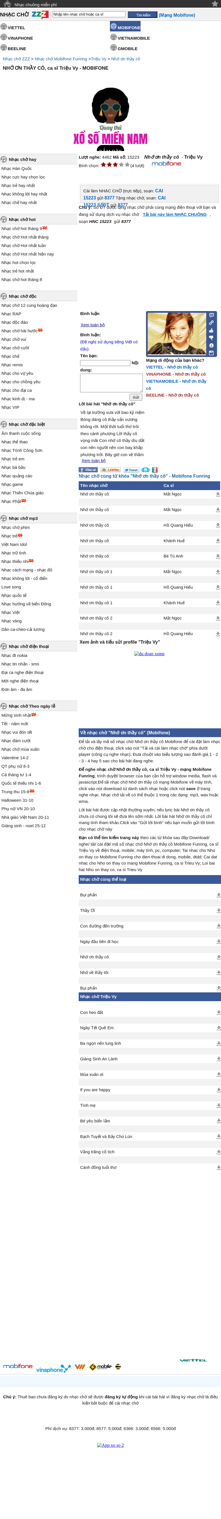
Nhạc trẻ (9, 535)
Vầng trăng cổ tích (97, 1155)
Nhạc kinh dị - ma (18, 398)
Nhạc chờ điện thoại (29, 646)
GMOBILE (127, 48)
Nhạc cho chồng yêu (20, 381)
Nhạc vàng (11, 620)
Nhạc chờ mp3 (23, 518)
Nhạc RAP (11, 313)
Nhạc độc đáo (14, 322)
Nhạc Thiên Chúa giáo (22, 492)
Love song (11, 586)
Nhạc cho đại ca (16, 390)
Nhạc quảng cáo (16, 475)
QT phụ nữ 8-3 (15, 766)
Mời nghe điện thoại (20, 680)
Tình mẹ (87, 1109)
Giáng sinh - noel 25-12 (23, 825)
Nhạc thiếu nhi (14, 561)
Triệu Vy (98, 58)
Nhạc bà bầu (13, 467)
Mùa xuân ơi (91, 1078)
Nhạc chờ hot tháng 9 (21, 228)
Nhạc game (12, 484)
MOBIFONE (129, 27)
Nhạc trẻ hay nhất (18, 185)
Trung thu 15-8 (15, 791)
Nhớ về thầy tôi (94, 976)
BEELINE (17, 48)
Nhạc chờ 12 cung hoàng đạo (29, 305)
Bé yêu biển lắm (95, 1124)
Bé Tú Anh (173, 559)
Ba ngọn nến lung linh (100, 1046)
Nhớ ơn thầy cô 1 (96, 575)
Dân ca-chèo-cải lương (23, 629)
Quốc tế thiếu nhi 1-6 (21, 783)
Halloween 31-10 (17, 800)
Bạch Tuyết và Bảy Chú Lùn (106, 1140)
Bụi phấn (88, 898)
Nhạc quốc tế (13, 595)
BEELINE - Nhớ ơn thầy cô (172, 395)
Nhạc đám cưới (15, 740)
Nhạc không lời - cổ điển (24, 578)
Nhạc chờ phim (15, 527)
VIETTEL (16, 27)
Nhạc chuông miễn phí (35, 4)
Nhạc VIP (10, 407)
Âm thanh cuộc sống (21, 433)
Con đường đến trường (101, 929)
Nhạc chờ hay (22, 159)
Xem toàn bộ (93, 325)
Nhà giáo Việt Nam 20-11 (25, 817)
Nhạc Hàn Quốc (16, 168)
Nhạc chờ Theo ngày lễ (32, 706)
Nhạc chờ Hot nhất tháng (25, 237)
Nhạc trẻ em (12, 458)
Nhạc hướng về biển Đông (26, 603)
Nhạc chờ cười (15, 347)
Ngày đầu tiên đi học (99, 945)
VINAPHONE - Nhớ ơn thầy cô (176, 374)
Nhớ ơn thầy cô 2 (96, 621)
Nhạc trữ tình (13, 552)
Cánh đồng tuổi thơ (98, 1171)
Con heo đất (91, 1016)
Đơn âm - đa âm (16, 689)
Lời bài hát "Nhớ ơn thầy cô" (107, 407)
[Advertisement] (121, 1263)
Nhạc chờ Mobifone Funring (61, 58)
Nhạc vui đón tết (16, 732)
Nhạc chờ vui (13, 339)
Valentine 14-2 (15, 757)
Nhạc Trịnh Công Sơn (21, 450)
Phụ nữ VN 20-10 (18, 808)
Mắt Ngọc (173, 497)
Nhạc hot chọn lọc (18, 262)
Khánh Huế (174, 544)
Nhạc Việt (10, 612)
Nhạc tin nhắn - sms (20, 663)
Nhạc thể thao (14, 441)
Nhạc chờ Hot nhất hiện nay (27, 254)
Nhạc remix (12, 364)
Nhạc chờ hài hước (19, 330)
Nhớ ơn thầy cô (125, 58)
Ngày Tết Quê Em (97, 1031)
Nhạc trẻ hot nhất (17, 271)
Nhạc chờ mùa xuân (20, 749)
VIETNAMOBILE (134, 38)
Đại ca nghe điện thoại (22, 672)
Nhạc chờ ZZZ (16, 58)
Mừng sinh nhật (16, 715)
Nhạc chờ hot (22, 219)
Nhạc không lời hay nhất (24, 194)
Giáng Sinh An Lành (99, 1062)
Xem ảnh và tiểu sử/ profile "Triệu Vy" (120, 645)
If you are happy (95, 1093)
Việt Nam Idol (14, 544)
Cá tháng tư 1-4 (16, 774)
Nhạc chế (10, 356)
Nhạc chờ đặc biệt (27, 424)
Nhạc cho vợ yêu (17, 373)
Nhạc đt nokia (14, 655)
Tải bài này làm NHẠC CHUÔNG (175, 214)
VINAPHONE (20, 38)
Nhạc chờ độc (23, 296)
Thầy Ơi (87, 914)
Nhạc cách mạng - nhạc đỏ (26, 569)
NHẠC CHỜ (14, 15)
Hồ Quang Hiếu (178, 528)
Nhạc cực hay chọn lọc (23, 177)
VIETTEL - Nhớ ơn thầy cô (172, 367)
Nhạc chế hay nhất (19, 202)
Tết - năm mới (14, 723)
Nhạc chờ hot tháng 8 (21, 279)
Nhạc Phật (11, 501)
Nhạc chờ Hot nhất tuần (23, 245)
